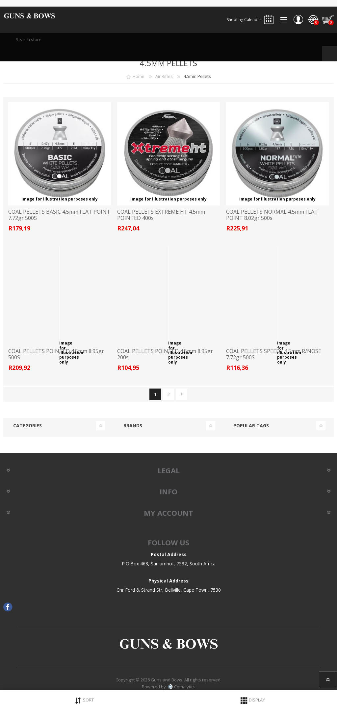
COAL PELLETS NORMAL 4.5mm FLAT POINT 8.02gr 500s (272, 215)
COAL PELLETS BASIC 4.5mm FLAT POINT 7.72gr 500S (59, 215)
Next (181, 394)
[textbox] (168, 39)
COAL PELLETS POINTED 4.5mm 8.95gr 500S (56, 354)
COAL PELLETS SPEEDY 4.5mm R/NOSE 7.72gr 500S (273, 354)
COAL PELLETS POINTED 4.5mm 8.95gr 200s (165, 354)
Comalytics (181, 687)
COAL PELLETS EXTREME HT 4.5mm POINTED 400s (161, 215)
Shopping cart (328, 19)
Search (329, 53)
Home (138, 76)
